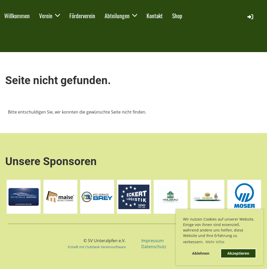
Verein (49, 15)
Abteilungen (121, 15)
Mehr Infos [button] (214, 241)
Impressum (152, 240)
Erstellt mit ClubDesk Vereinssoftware (97, 247)
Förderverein (82, 15)
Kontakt (155, 15)
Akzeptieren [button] (238, 253)
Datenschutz (153, 246)
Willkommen (17, 15)
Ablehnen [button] (200, 253)
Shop (177, 15)
